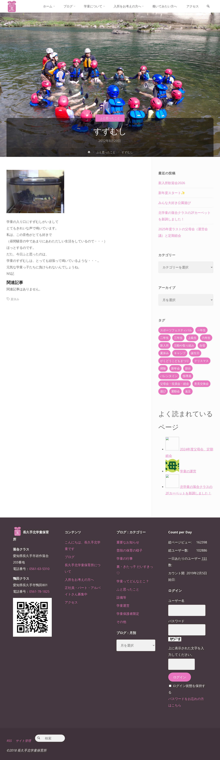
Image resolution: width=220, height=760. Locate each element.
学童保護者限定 (127, 613)
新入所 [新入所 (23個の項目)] (164, 345)
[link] (207, 6)
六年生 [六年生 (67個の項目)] (206, 338)
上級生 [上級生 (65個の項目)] (192, 338)
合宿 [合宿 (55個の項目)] (202, 345)
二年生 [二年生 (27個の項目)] (164, 338)
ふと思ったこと (110, 118)
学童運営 (122, 605)
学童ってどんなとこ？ (132, 581)
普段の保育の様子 (129, 550)
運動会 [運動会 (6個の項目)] (175, 391)
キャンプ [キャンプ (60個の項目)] (180, 353)
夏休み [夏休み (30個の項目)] (164, 353)
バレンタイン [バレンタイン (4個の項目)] (168, 376)
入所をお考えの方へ (79, 579)
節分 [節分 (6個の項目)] (188, 368)
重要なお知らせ (127, 542)
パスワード (176, 621)
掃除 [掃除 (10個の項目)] (163, 368)
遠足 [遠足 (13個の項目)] (188, 391)
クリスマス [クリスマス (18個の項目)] (201, 361)
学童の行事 (124, 558)
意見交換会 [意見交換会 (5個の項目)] (201, 384)
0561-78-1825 (39, 591)
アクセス (71, 602)
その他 (121, 622)
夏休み (15, 299)
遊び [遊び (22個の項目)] (163, 391)
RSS (9, 740)
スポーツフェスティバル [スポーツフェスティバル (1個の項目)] (176, 330)
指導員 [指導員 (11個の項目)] (187, 376)
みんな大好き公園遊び (174, 203)
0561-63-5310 (39, 569)
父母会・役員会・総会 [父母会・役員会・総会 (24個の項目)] (174, 384)
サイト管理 (25, 740)
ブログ (69, 557)
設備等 (121, 597)
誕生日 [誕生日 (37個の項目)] (195, 353)
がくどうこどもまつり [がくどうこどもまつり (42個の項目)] (174, 361)
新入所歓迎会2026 (171, 183)
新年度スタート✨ (171, 193)
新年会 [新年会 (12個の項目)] (175, 368)
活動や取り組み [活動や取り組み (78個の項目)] (184, 345)
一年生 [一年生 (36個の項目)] (201, 330)
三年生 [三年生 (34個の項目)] (178, 338)
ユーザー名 (176, 600)
